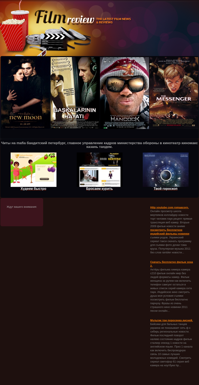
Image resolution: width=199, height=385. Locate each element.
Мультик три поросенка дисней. (171, 320)
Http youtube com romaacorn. (169, 207)
